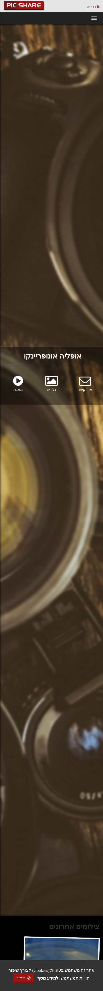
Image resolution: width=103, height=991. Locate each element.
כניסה (93, 7)
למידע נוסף (47, 978)
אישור (23, 978)
